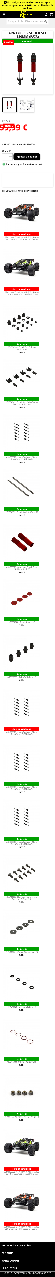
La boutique (9, 1268)
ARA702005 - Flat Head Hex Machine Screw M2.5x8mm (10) (21, 898)
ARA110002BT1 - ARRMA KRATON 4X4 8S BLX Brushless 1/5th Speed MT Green (21, 1173)
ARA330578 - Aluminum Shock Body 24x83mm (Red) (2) (21, 568)
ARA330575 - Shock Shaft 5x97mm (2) (22, 512)
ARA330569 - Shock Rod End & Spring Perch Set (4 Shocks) (22, 403)
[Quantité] (5, 156)
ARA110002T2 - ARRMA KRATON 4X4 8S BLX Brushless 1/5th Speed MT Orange (22, 238)
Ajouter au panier (27, 156)
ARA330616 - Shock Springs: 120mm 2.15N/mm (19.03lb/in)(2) (21, 788)
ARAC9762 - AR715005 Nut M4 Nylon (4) (22, 1117)
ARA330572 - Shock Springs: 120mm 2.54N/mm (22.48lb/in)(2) (21, 458)
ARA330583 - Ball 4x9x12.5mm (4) (21, 677)
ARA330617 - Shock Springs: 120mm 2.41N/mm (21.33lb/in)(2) (21, 843)
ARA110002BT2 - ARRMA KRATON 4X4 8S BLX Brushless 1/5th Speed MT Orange (21, 1228)
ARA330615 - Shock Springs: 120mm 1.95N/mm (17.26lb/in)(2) (21, 733)
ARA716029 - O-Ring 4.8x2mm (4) (22, 1007)
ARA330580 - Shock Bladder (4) (22, 622)
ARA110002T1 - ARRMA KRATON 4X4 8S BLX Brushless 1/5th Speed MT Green (22, 293)
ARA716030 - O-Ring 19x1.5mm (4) (21, 1062)
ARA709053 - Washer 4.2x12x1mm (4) (22, 952)
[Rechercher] (27, 21)
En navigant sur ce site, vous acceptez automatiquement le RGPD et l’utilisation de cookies (27, 5)
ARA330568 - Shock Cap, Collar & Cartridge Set (22, 348)
